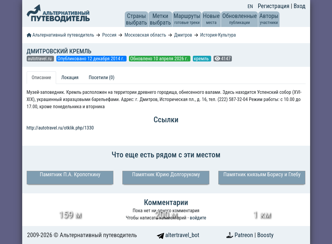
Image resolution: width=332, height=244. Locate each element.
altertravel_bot (178, 235)
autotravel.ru (40, 58)
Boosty (265, 235)
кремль (202, 58)
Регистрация (274, 6)
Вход (300, 6)
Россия (109, 35)
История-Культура (218, 35)
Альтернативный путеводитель (60, 35)
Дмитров (183, 35)
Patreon (244, 235)
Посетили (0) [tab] (102, 77)
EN (250, 6)
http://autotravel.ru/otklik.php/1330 (60, 128)
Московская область (145, 35)
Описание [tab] (41, 77)
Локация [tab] (70, 77)
